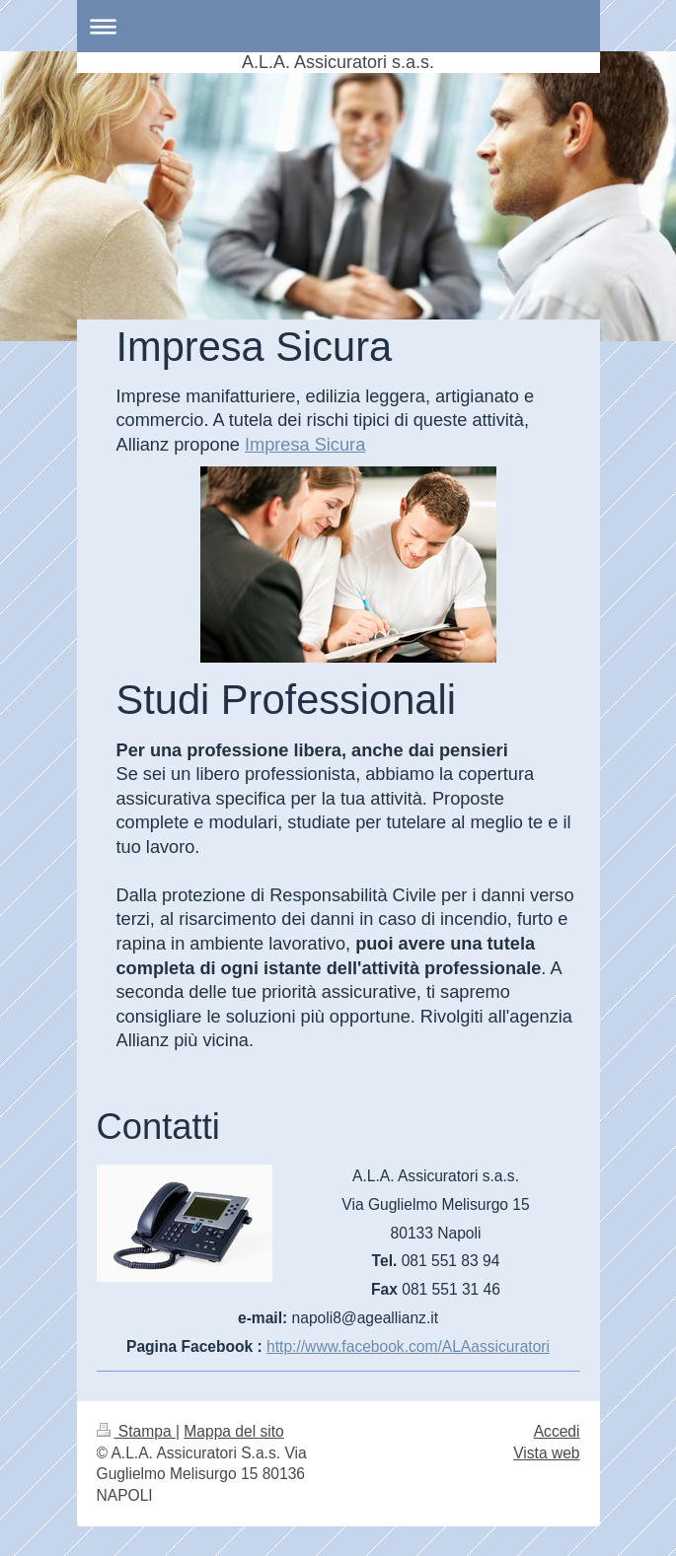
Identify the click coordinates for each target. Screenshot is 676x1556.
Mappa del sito (233, 1431)
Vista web (546, 1453)
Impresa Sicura (305, 445)
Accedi (557, 1431)
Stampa (136, 1431)
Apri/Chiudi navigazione (338, 26)
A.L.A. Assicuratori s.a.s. (338, 62)
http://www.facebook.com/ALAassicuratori (408, 1346)
